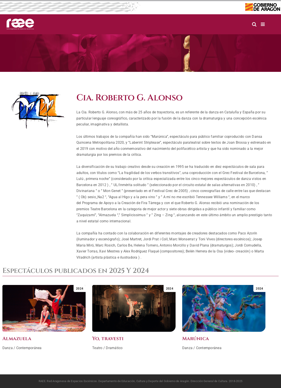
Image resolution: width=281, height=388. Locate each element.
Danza (7, 348)
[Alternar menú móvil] (263, 24)
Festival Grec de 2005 (169, 191)
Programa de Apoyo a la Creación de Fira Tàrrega (121, 203)
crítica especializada (159, 179)
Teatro (97, 348)
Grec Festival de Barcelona (243, 173)
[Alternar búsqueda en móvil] (254, 24)
